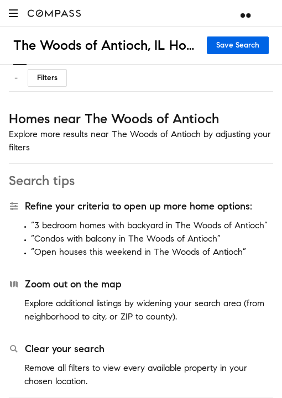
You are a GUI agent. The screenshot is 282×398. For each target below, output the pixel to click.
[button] (13, 13)
